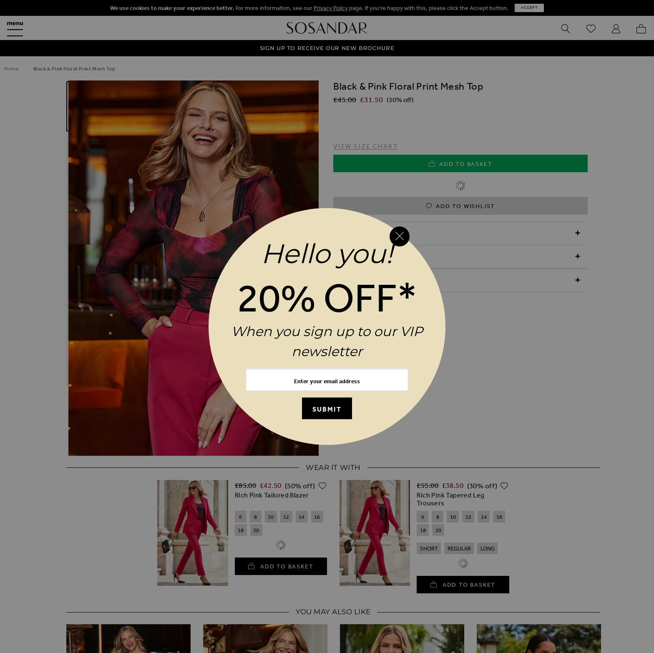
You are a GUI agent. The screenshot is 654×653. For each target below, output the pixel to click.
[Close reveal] (400, 236)
